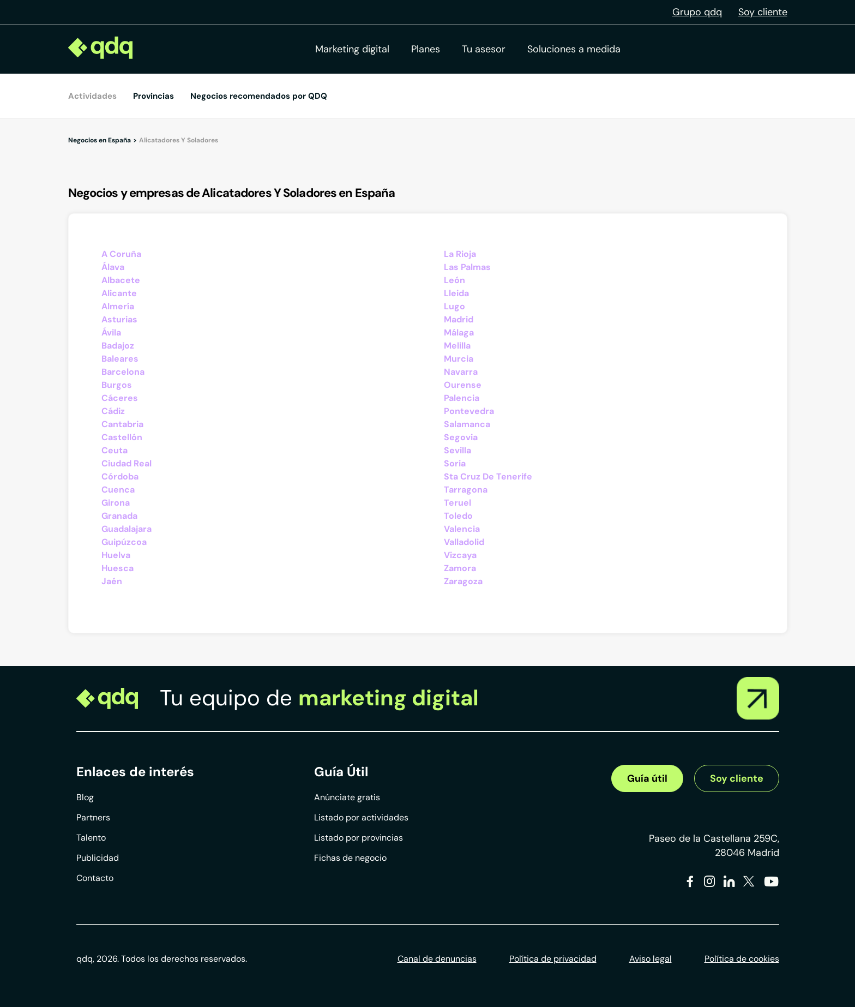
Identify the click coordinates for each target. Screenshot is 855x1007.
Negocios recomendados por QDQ (258, 96)
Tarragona (465, 489)
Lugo (454, 306)
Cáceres (119, 398)
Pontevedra (469, 411)
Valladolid (464, 542)
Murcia (458, 358)
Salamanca (467, 424)
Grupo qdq (697, 12)
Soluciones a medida (574, 49)
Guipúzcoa (124, 542)
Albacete (120, 280)
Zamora (460, 568)
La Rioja (460, 254)
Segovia (461, 437)
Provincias (153, 96)
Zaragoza (463, 581)
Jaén (111, 581)
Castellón (121, 437)
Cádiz (113, 411)
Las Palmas (467, 267)
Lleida (456, 293)
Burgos (116, 385)
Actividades (92, 96)
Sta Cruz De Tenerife (488, 476)
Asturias (119, 319)
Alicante (119, 293)
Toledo (458, 516)
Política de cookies (742, 958)
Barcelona (122, 371)
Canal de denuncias (437, 958)
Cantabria (122, 424)
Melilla (457, 345)
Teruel (457, 502)
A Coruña (121, 254)
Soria (455, 463)
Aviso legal (650, 958)
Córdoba (120, 476)
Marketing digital (352, 49)
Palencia (461, 398)
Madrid (458, 319)
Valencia (462, 529)
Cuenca (118, 489)
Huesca (117, 568)
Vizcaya (460, 555)
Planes (425, 49)
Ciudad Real (126, 463)
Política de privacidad (553, 958)
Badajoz (117, 345)
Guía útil (647, 778)
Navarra (461, 371)
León (454, 280)
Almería (117, 306)
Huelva (115, 555)
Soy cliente (762, 12)
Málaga (459, 332)
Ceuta (114, 450)
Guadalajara (126, 529)
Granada (119, 516)
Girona (115, 502)
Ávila (111, 332)
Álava (112, 267)
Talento (91, 837)
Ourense (462, 385)
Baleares (120, 358)
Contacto (94, 878)
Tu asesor (483, 49)
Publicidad (97, 858)
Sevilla (457, 450)
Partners (93, 817)
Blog (85, 797)
